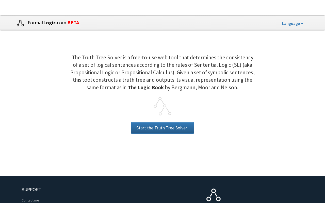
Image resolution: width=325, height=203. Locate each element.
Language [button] (292, 23)
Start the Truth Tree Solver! (162, 128)
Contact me (30, 200)
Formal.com (46, 23)
